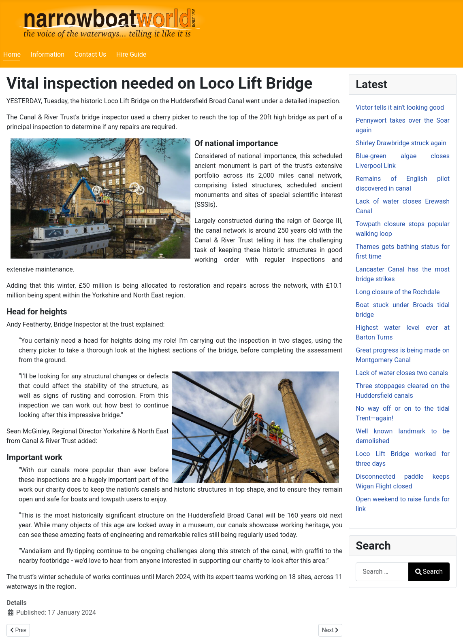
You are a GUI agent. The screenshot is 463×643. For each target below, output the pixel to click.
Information (47, 54)
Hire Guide (131, 54)
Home (12, 54)
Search (429, 571)
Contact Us (91, 54)
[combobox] (382, 571)
